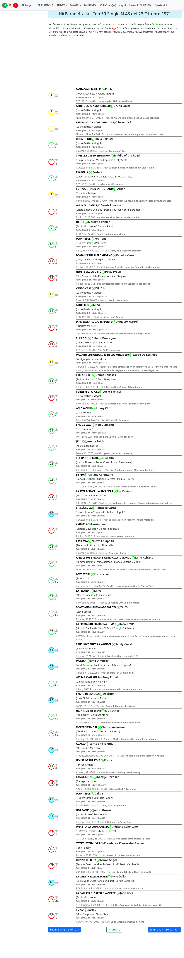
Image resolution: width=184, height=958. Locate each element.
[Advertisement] (115, 63)
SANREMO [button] (90, 5)
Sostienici (161, 5)
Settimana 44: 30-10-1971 (164, 929)
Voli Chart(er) (108, 5)
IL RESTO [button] (145, 5)
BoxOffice (75, 5)
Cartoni (133, 5)
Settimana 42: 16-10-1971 (64, 929)
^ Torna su (114, 929)
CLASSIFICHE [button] (45, 5)
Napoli (122, 5)
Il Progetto (28, 5)
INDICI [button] (61, 5)
